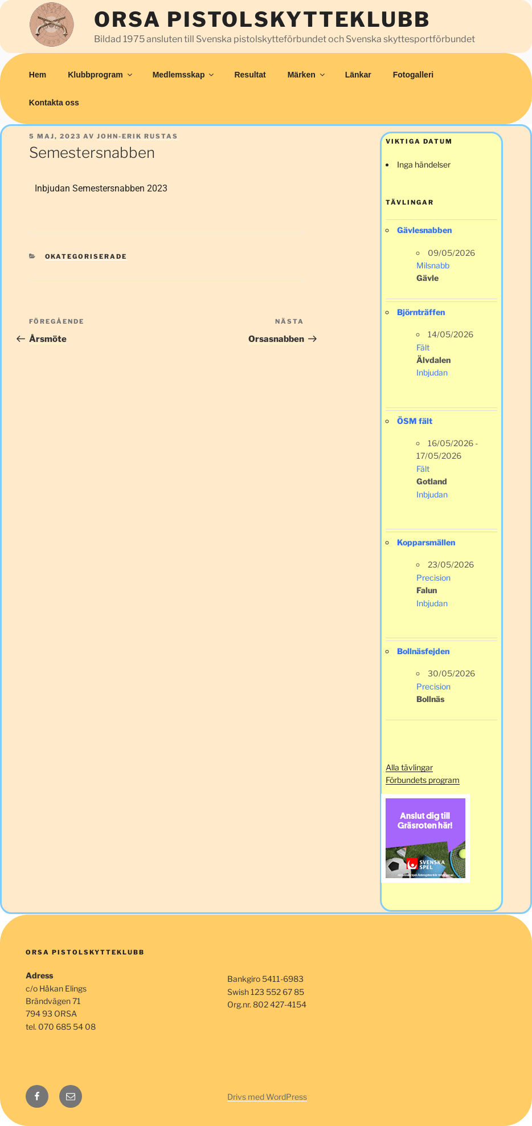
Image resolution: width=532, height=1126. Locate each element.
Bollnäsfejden (423, 651)
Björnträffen (421, 312)
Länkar (358, 74)
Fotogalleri (413, 74)
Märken (307, 74)
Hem (37, 74)
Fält (422, 347)
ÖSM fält (414, 421)
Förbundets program (423, 780)
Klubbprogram (100, 74)
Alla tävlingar (409, 767)
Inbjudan (432, 372)
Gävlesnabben (424, 230)
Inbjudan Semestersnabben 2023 (101, 188)
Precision (433, 577)
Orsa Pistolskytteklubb (262, 19)
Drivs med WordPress (267, 1096)
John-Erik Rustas (137, 136)
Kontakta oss (54, 102)
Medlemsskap (184, 74)
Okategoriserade (86, 256)
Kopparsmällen (426, 542)
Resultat (249, 74)
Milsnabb (432, 265)
